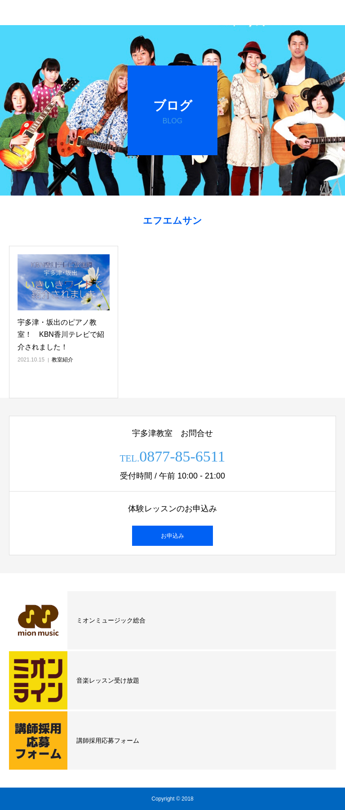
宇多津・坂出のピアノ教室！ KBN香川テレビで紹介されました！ (61, 334)
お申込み (172, 535)
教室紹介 (62, 360)
